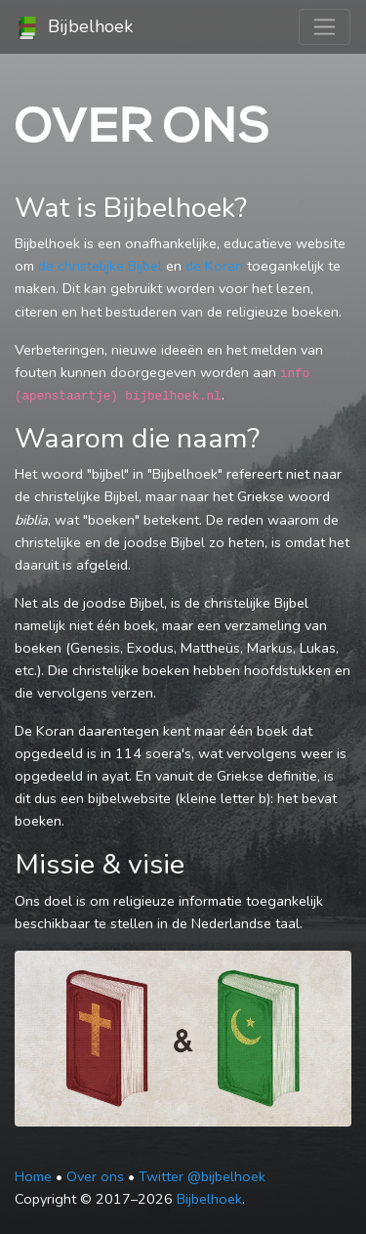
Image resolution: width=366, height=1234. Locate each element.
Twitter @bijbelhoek (202, 1176)
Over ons (95, 1176)
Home (33, 1176)
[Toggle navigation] (324, 27)
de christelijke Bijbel (100, 266)
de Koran (214, 266)
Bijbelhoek (74, 27)
